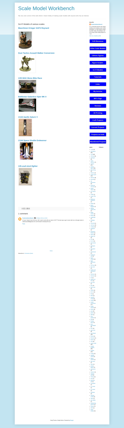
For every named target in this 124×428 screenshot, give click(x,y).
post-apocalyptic (93, 325)
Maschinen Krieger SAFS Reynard (33, 28)
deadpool (93, 228)
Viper (92, 398)
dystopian (93, 246)
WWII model (92, 410)
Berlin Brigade (92, 206)
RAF (92, 328)
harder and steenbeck (93, 270)
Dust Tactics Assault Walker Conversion (36, 53)
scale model (93, 343)
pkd (91, 319)
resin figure (93, 333)
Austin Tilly (93, 196)
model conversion (93, 303)
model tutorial (92, 307)
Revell (92, 336)
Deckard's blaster (93, 232)
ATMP (92, 194)
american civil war (93, 186)
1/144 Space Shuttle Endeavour (32, 140)
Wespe (92, 406)
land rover (93, 287)
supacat (92, 372)
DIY (91, 239)
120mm (92, 164)
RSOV (92, 339)
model (92, 300)
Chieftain (93, 220)
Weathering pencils (93, 404)
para (92, 311)
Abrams (92, 172)
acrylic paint (93, 174)
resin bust (93, 330)
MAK (92, 295)
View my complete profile (95, 35)
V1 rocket (93, 386)
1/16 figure (93, 151)
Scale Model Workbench (46, 8)
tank (92, 378)
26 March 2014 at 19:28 (41, 218)
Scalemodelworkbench (28, 218)
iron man (93, 282)
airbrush (92, 177)
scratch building (92, 347)
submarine (93, 369)
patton (92, 312)
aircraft (92, 179)
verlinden (93, 392)
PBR (92, 314)
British (92, 215)
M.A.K (92, 292)
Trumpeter (93, 383)
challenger (93, 217)
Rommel (93, 338)
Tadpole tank (92, 374)
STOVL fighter (92, 366)
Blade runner (92, 213)
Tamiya (92, 376)
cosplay (92, 226)
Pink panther (92, 317)
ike (91, 277)
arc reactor (93, 191)
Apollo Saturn (92, 189)
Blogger (72, 420)
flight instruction (93, 261)
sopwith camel (92, 356)
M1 (91, 293)
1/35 (92, 154)
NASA (92, 309)
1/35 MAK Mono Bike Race (30, 78)
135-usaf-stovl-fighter (28, 166)
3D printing (93, 170)
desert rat (93, 236)
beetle (92, 203)
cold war (93, 225)
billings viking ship (93, 209)
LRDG (92, 290)
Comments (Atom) (29, 253)
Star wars (93, 361)
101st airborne (92, 161)
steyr (92, 364)
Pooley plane (92, 322)
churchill (92, 223)
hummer (92, 274)
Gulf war (93, 265)
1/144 (92, 149)
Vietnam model (92, 396)
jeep (92, 285)
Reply (23, 223)
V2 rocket (93, 389)
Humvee (93, 276)
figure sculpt (92, 258)
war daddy (93, 400)
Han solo (93, 267)
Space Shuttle (92, 359)
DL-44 (92, 241)
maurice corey (92, 298)
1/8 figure (93, 157)
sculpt (92, 353)
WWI (92, 408)
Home (51, 250)
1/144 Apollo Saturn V (28, 117)
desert (92, 234)
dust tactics (93, 243)
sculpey (92, 350)
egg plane (93, 248)
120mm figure (92, 167)
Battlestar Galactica (93, 200)
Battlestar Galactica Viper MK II (32, 97)
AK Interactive (93, 182)
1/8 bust (92, 156)
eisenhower (93, 252)
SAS (92, 341)
